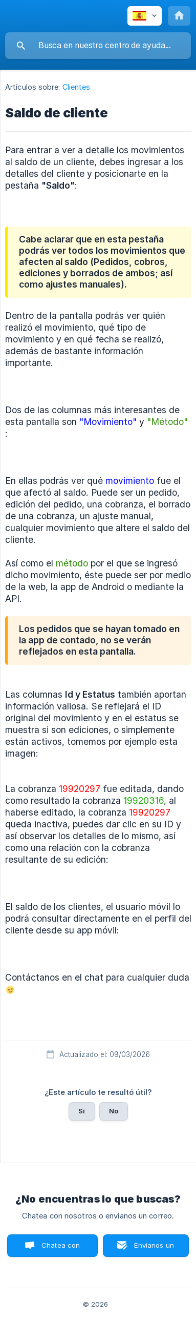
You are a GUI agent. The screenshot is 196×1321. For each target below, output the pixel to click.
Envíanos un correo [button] (154, 1249)
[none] (144, 16)
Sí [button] (81, 1111)
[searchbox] (98, 45)
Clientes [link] (76, 87)
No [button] (113, 1111)
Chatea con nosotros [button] (59, 1249)
